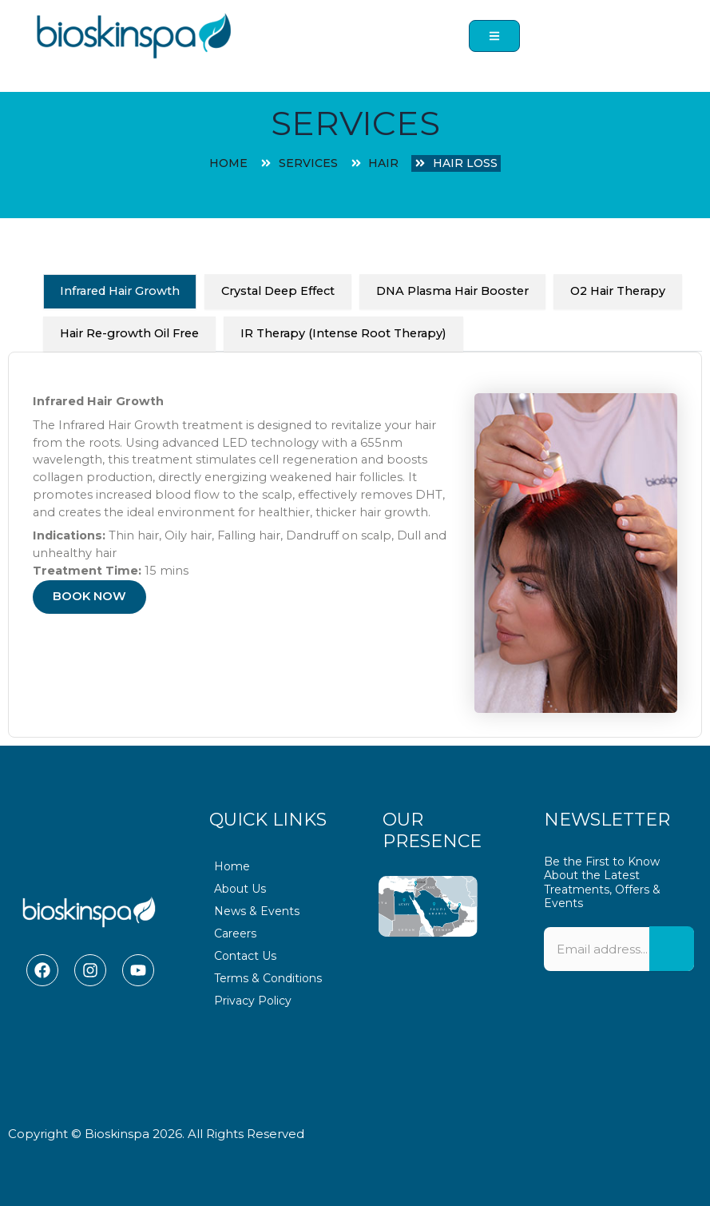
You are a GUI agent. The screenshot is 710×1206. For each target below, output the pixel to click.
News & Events (256, 911)
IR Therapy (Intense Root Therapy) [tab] (343, 333)
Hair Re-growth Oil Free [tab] (129, 333)
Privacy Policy (253, 1000)
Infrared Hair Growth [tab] (120, 291)
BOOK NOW (89, 596)
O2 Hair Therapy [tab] (617, 291)
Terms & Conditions (268, 978)
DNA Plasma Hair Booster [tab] (452, 291)
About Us (240, 889)
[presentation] (619, 1045)
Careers (235, 933)
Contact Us (245, 956)
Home (232, 866)
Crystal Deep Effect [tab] (278, 291)
